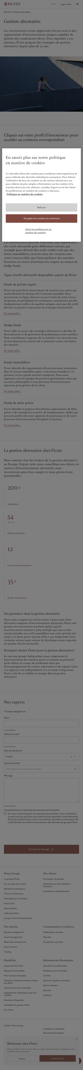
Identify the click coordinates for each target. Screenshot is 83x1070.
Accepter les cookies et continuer (42, 218)
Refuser (41, 207)
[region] (41, 195)
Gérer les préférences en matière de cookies (38, 231)
